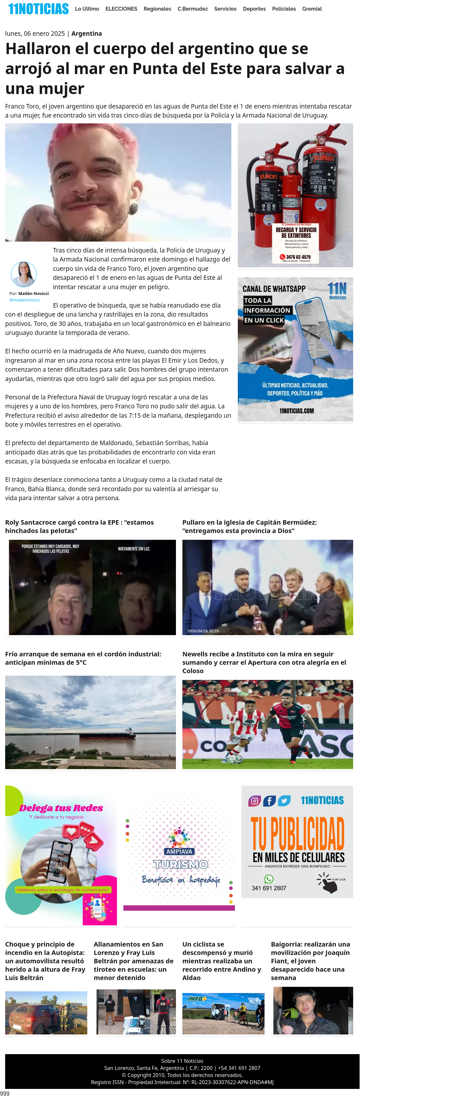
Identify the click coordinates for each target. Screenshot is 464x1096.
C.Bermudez (193, 9)
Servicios (225, 9)
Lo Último (87, 9)
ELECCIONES (121, 9)
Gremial (312, 9)
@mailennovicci (24, 300)
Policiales (284, 9)
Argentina (87, 33)
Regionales (157, 9)
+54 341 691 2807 (239, 1068)
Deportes (254, 9)
